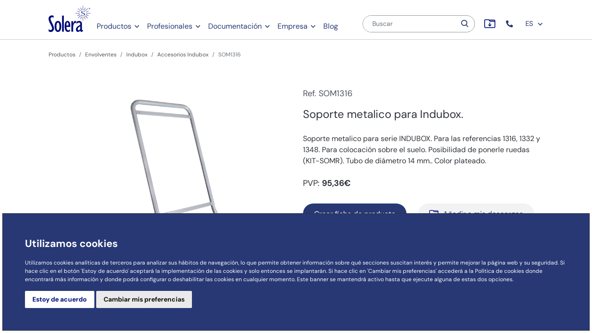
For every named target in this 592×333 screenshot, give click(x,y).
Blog (330, 26)
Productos (114, 26)
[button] (510, 23)
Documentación (235, 26)
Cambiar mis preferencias (144, 299)
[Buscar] (409, 24)
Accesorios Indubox (183, 54)
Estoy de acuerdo (59, 299)
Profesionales (169, 26)
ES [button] (534, 23)
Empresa (293, 26)
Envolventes (101, 54)
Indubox (137, 54)
